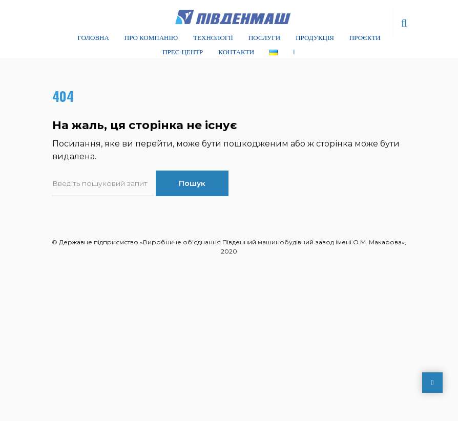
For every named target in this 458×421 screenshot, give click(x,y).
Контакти (236, 51)
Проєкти (365, 37)
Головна (93, 37)
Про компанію (151, 37)
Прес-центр (182, 51)
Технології (213, 37)
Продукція (315, 37)
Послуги (264, 37)
